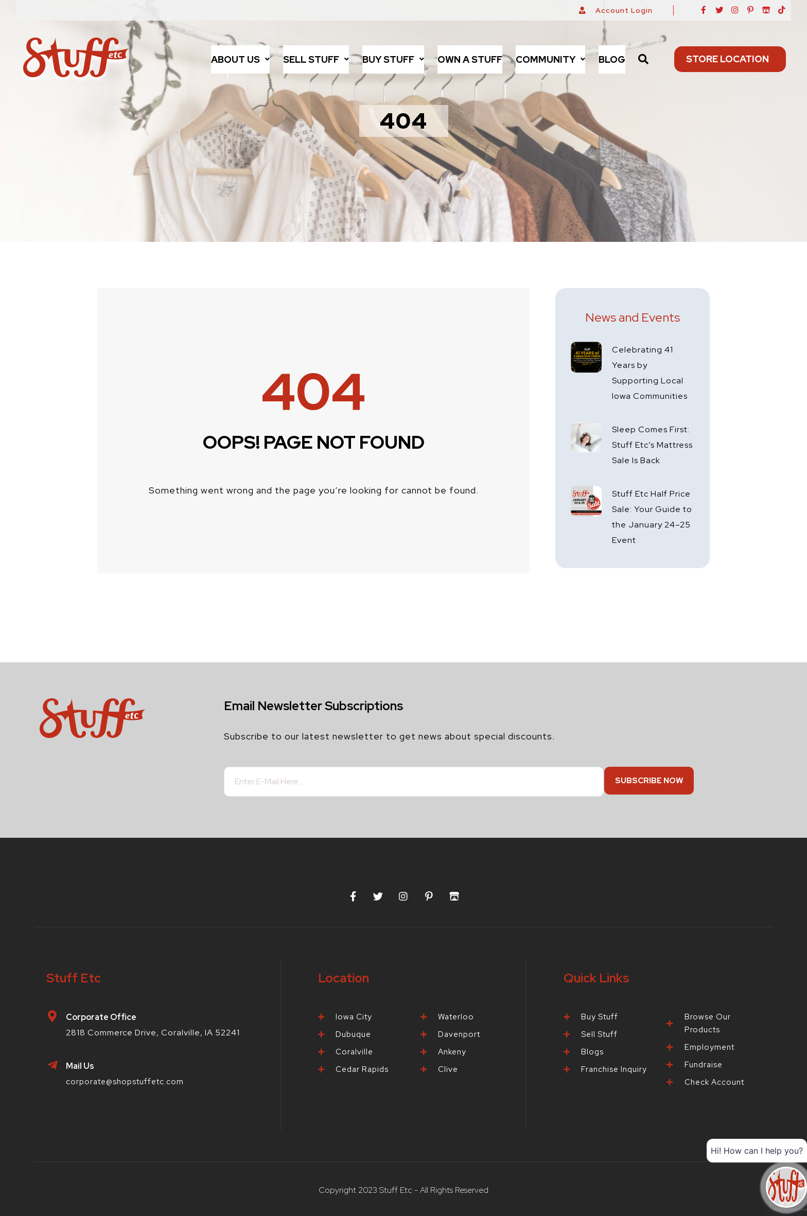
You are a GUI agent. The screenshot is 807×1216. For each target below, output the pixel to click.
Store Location (730, 59)
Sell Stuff (316, 59)
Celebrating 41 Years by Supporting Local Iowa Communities (650, 380)
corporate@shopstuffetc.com (129, 1081)
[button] (240, 59)
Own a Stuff (469, 59)
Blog (612, 59)
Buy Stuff (393, 59)
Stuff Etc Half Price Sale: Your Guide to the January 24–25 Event (647, 555)
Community (550, 59)
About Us (240, 59)
